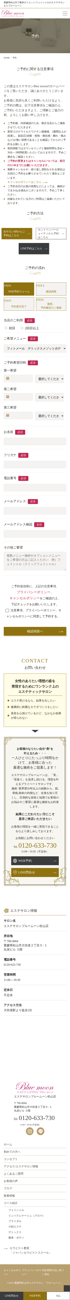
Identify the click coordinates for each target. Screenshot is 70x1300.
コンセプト (11, 1159)
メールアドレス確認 (18, 524)
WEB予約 (35, 1295)
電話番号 (10, 478)
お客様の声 (11, 1181)
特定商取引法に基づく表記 (53, 1272)
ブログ (8, 1188)
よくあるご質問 (13, 1173)
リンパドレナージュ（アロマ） (26, 1215)
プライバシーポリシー (33, 592)
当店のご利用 (13, 320)
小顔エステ (14, 1226)
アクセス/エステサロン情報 (21, 1166)
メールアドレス (15, 501)
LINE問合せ (12, 1295)
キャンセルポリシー (25, 598)
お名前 (8, 432)
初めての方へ (12, 1151)
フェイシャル (16, 1210)
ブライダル (14, 1221)
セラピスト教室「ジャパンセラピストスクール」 (31, 1250)
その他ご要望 (13, 547)
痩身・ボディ (16, 1237)
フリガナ (10, 455)
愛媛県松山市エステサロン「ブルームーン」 (38, 1282)
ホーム (8, 1144)
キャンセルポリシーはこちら (24, 182)
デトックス (14, 1232)
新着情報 (9, 1195)
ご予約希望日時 (15, 362)
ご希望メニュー (15, 338)
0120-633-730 (37, 845)
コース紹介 (11, 1203)
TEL (58, 1296)
